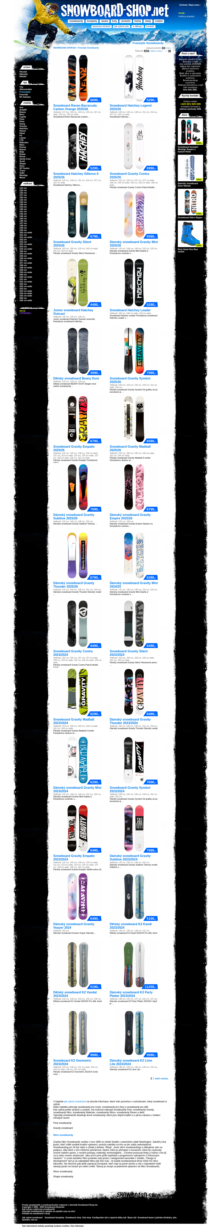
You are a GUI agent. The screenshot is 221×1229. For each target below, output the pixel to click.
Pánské (23, 72)
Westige (23, 175)
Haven (22, 131)
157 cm (23, 260)
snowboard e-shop (41, 1213)
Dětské (22, 76)
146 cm (23, 221)
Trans (22, 170)
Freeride (23, 94)
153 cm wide (25, 244)
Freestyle (82, 48)
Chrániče (125, 21)
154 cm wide (25, 249)
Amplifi (23, 110)
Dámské (23, 74)
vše (168, 48)
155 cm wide (25, 253)
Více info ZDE (190, 89)
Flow (21, 119)
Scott (22, 161)
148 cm (23, 225)
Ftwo (22, 121)
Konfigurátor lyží (100, 1218)
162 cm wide (25, 286)
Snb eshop (27, 1209)
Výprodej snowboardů (32, 1211)
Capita (22, 117)
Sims (22, 166)
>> (85, 1226)
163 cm (23, 288)
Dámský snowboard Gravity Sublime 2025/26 (73, 516)
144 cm (23, 216)
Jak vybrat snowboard (32, 1218)
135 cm (23, 202)
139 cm (23, 207)
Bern (21, 114)
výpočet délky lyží (118, 1218)
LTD (21, 140)
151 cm (23, 235)
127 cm (23, 195)
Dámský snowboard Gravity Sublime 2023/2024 (130, 857)
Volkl (21, 173)
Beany (22, 112)
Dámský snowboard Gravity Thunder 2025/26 (73, 584)
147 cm (23, 223)
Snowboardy (93, 48)
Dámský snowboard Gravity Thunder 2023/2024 (130, 721)
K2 (20, 135)
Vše (21, 87)
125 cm (23, 193)
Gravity (23, 126)
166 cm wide (25, 300)
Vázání (104, 21)
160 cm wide (25, 277)
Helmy (137, 21)
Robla (22, 154)
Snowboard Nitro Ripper (190, 217)
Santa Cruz (25, 159)
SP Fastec (24, 168)
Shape (22, 163)
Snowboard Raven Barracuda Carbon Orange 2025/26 (75, 107)
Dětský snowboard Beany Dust (76, 378)
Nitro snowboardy (63, 1135)
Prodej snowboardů (31, 1205)
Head (22, 133)
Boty (114, 21)
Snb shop (86, 1218)
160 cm (23, 274)
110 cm (23, 188)
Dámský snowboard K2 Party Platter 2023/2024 (131, 994)
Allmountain (25, 89)
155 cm (23, 251)
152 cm (23, 239)
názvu (153, 51)
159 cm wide (25, 272)
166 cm (23, 298)
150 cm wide (25, 232)
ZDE (198, 109)
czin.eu (34, 1220)
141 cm (23, 211)
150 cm (23, 230)
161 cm (23, 279)
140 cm (23, 209)
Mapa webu (194, 5)
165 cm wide (25, 295)
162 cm (23, 284)
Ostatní (159, 21)
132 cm (23, 200)
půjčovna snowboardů (44, 1209)
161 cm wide (25, 281)
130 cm (23, 197)
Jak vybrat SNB (121, 26)
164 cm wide (25, 293)
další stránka (161, 1078)
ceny (159, 51)
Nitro (22, 145)
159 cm (23, 270)
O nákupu (137, 26)
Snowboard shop (73, 1218)
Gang (22, 124)
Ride (21, 152)
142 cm (23, 214)
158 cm (23, 265)
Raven (22, 149)
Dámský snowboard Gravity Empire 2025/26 (130, 516)
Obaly (148, 21)
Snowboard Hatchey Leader (130, 310)
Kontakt (150, 26)
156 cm (23, 256)
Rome (22, 156)
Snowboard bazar (146, 1218)
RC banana (25, 97)
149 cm (23, 228)
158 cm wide (25, 267)
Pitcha (22, 147)
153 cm (23, 242)
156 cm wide (25, 258)
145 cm (23, 218)
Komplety (92, 21)
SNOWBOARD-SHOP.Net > (65, 48)
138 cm (23, 204)
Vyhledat (183, 5)
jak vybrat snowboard (75, 1101)
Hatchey (23, 128)
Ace (21, 107)
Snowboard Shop (86, 1205)
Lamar (22, 138)
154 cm (23, 246)
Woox (22, 177)
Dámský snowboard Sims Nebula (188, 184)
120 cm (23, 190)
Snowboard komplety (54, 1218)
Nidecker (23, 142)
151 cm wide (25, 237)
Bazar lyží (131, 1218)
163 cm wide (25, 291)
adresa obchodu (188, 109)
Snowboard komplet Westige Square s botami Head (188, 149)
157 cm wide (25, 263)
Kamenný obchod (101, 26)
